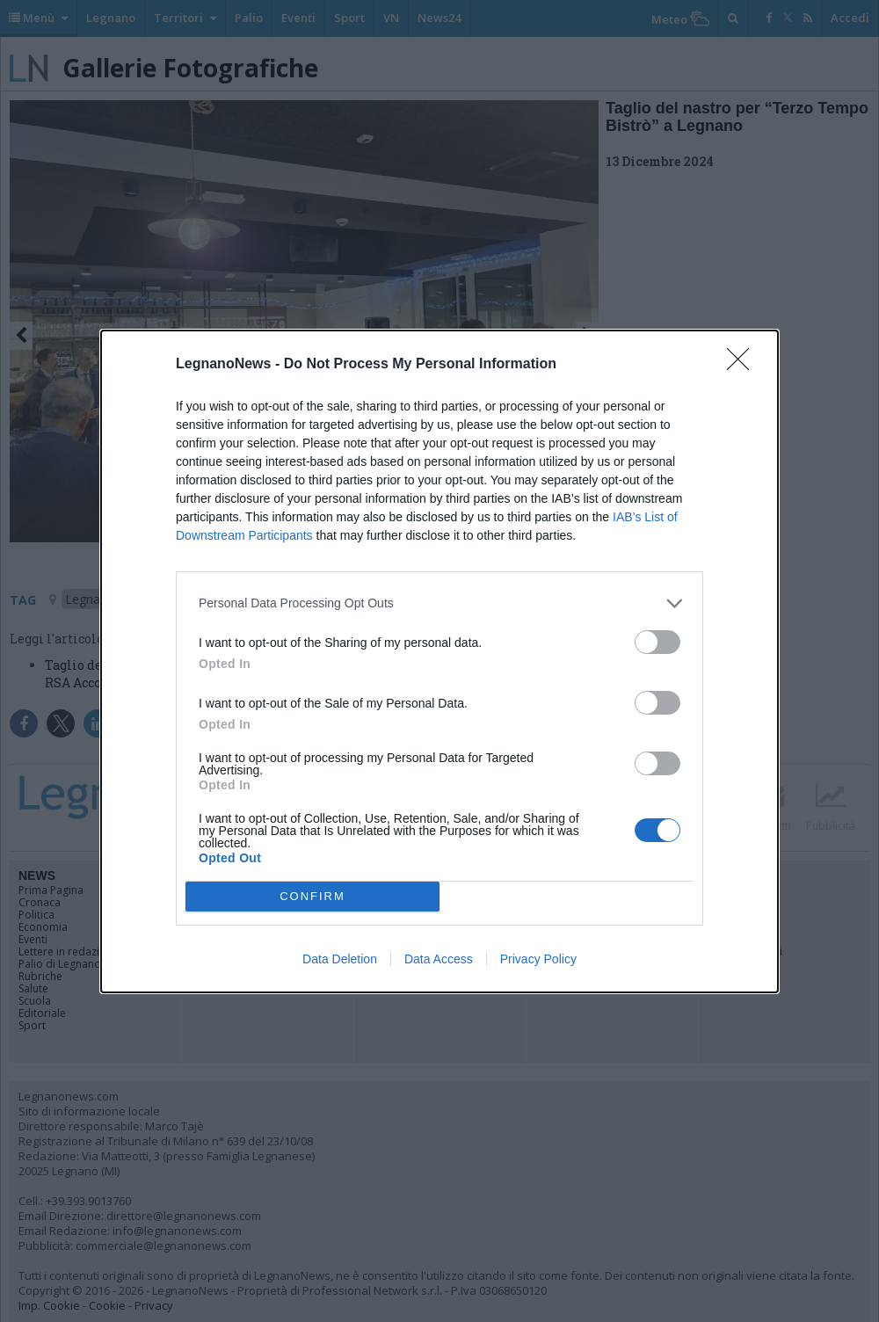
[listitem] (439, 603)
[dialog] (439, 661)
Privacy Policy (538, 959)
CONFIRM (312, 896)
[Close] (743, 364)
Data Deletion (339, 959)
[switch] (657, 642)
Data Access (438, 959)
